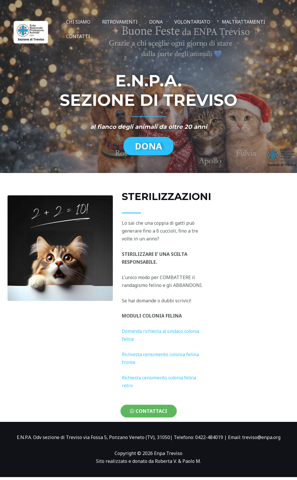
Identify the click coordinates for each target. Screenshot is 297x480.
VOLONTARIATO (184, 22)
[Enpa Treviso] (30, 28)
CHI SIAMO (77, 22)
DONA (150, 22)
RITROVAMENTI (116, 22)
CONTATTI (77, 36)
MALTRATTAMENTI (233, 22)
